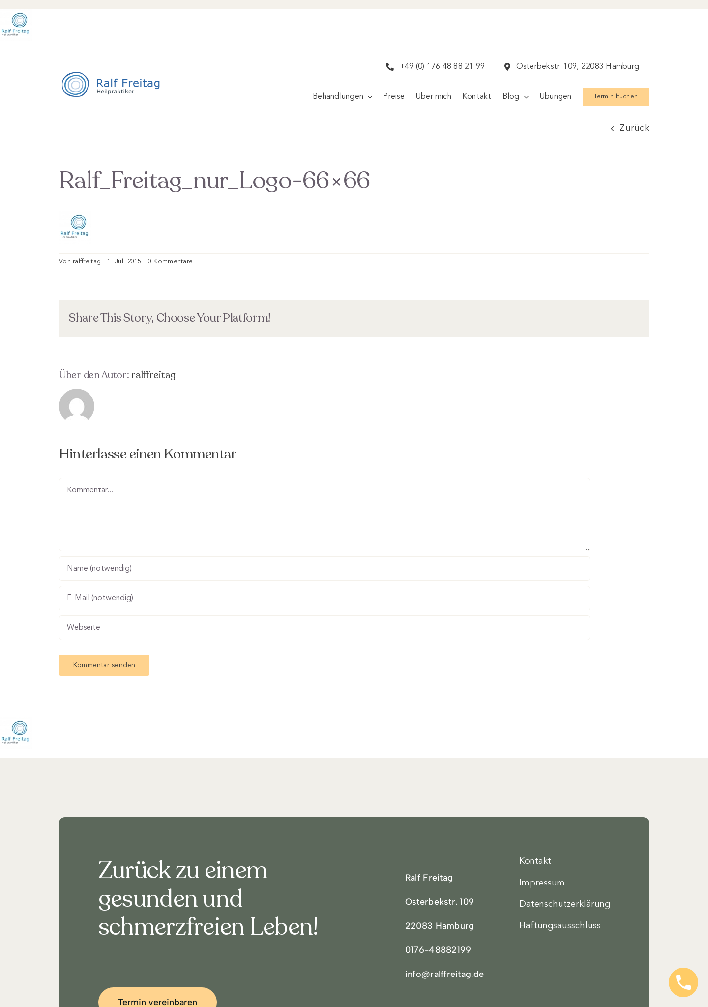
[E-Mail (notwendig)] (324, 598)
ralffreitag (87, 261)
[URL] (324, 627)
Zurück (634, 128)
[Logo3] (111, 84)
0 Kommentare (170, 261)
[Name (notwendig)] (324, 568)
